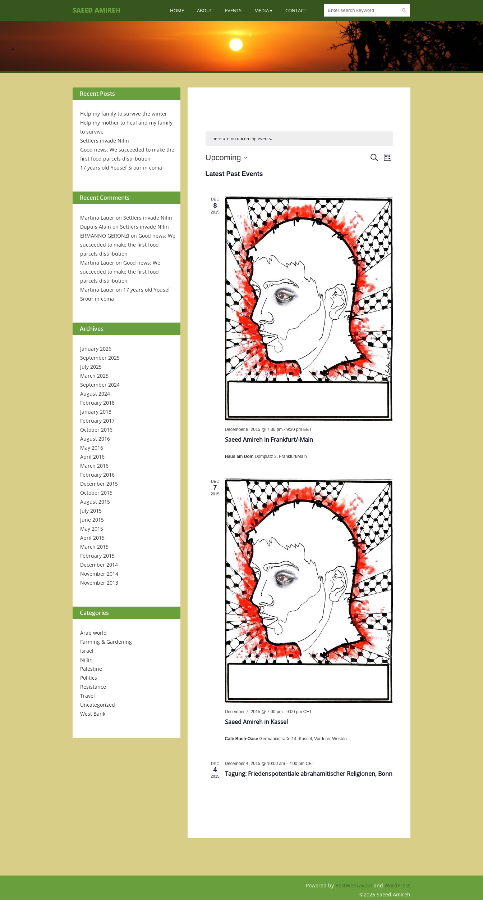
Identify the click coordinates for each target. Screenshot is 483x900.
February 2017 (97, 420)
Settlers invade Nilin (104, 140)
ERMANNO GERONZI (104, 235)
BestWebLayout (354, 885)
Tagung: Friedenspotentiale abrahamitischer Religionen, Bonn (308, 774)
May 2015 (91, 528)
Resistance (93, 686)
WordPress (397, 885)
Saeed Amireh (96, 10)
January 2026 (95, 348)
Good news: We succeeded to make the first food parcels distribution (127, 244)
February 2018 (97, 402)
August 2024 (95, 393)
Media (261, 10)
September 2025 (100, 357)
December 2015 (99, 483)
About (204, 10)
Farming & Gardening (106, 641)
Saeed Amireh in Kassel (256, 722)
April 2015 (92, 537)
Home (177, 10)
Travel (87, 695)
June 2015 (92, 519)
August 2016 (95, 438)
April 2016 (92, 456)
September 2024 (100, 384)
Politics (88, 677)
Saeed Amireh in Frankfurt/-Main (269, 440)
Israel (86, 650)
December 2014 (99, 564)
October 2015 (96, 492)
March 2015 (94, 546)
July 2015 (91, 510)
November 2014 (99, 573)
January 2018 (95, 411)
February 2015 (97, 555)
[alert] (299, 138)
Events (233, 10)
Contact (295, 10)
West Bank (92, 713)
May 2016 (91, 447)
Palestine (91, 668)
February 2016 (97, 474)
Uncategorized (97, 704)
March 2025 (94, 375)
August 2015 (95, 501)
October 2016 (96, 429)
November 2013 (99, 582)
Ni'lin (86, 659)
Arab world (93, 632)
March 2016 (94, 465)
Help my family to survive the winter (123, 113)
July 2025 (91, 366)
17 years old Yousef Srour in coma (121, 167)
